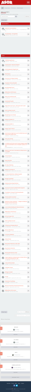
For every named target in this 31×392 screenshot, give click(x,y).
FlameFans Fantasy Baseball (11, 83)
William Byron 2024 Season (10, 211)
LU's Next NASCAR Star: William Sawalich (13, 174)
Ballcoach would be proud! (10, 96)
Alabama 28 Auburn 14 (9, 119)
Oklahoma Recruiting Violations (11, 183)
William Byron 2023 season (10, 290)
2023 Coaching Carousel (10, 220)
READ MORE (15, 334)
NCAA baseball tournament (10, 197)
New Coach (16, 327)
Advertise (9, 383)
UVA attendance (8, 155)
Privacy (12, 383)
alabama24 (8, 97)
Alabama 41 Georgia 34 (10, 169)
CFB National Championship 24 (11, 225)
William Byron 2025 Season (10, 92)
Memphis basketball (9, 178)
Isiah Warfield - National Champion (12, 64)
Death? (16, 352)
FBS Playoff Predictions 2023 (11, 252)
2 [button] (17, 315)
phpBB (24, 388)
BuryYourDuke (15, 14)
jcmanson (7, 14)
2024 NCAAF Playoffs (9, 101)
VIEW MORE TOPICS (15, 377)
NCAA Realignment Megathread (11, 69)
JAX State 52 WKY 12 (9, 124)
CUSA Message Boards (9, 60)
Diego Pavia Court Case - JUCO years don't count (15, 105)
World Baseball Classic (9, 87)
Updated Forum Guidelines (10, 28)
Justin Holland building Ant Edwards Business (14, 207)
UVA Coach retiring (9, 138)
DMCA (16, 383)
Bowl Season (7, 73)
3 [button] (19, 315)
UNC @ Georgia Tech (9, 216)
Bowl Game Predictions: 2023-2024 (12, 243)
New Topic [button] (4, 20)
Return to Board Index (5, 319)
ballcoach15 (8, 116)
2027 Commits (16, 339)
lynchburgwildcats (9, 147)
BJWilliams (8, 84)
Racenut (7, 291)
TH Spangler (8, 231)
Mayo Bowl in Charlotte (10, 248)
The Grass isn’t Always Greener (11, 78)
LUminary (8, 93)
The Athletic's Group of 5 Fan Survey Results (14, 192)
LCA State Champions (9, 234)
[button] (29, 315)
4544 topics (27, 16)
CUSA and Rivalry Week (10, 262)
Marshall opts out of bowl (10, 114)
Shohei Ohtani (8, 239)
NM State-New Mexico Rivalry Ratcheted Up (14, 285)
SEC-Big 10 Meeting (9, 165)
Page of (22, 311)
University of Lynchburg (10, 281)
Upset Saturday (8, 160)
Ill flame (7, 88)
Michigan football (8, 272)
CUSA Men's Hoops (9, 267)
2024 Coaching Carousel (10, 110)
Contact (22, 383)
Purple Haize (8, 75)
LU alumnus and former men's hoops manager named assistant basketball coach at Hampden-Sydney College (16, 145)
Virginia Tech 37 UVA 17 (10, 128)
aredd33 (7, 111)
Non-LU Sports (5, 12)
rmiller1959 (8, 259)
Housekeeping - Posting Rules (11, 33)
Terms (19, 383)
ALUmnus (8, 70)
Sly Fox (11, 14)
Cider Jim (8, 244)
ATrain (7, 264)
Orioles (6, 276)
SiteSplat (17, 388)
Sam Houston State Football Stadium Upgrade (15, 187)
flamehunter (8, 66)
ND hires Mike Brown (9, 229)
